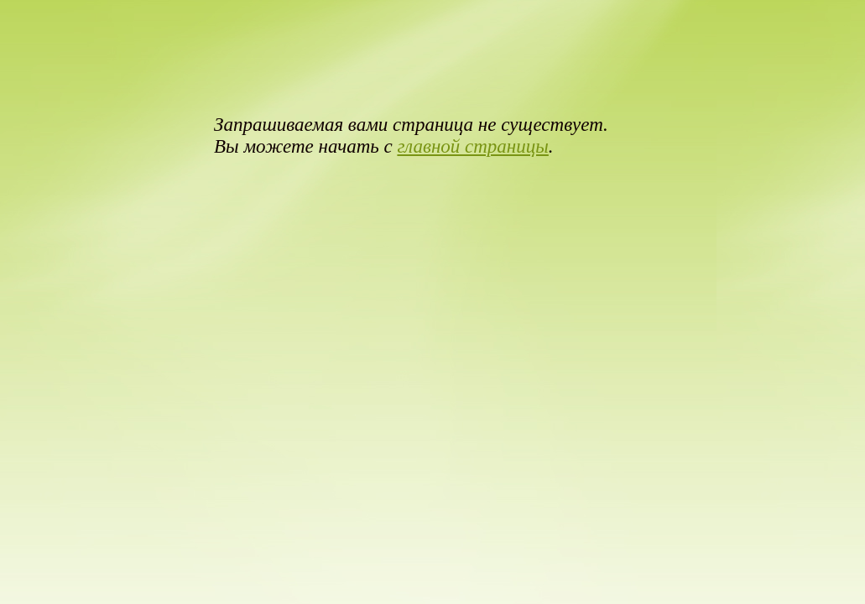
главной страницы (472, 146)
